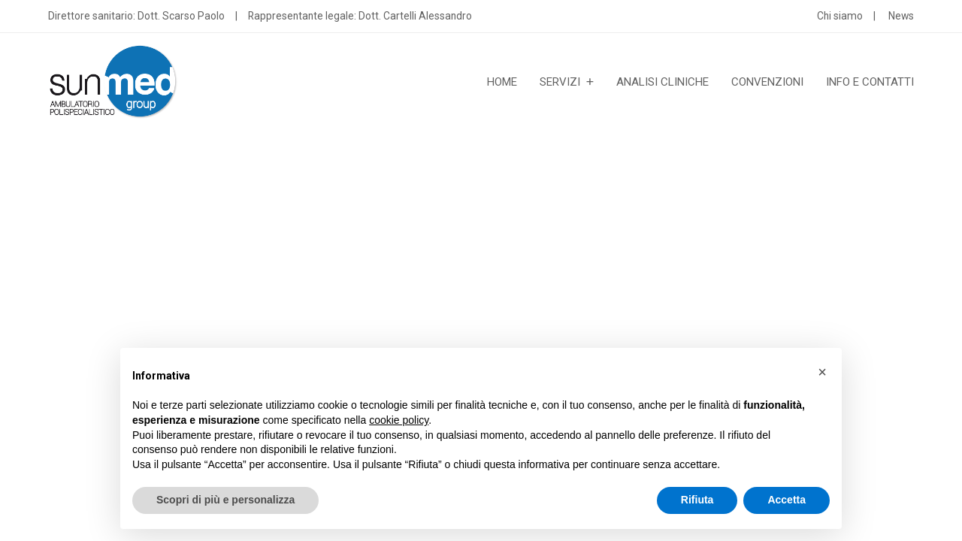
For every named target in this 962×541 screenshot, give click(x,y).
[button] (822, 372)
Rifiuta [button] (697, 500)
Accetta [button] (786, 500)
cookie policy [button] (398, 420)
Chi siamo (840, 16)
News (901, 16)
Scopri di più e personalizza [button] (225, 500)
